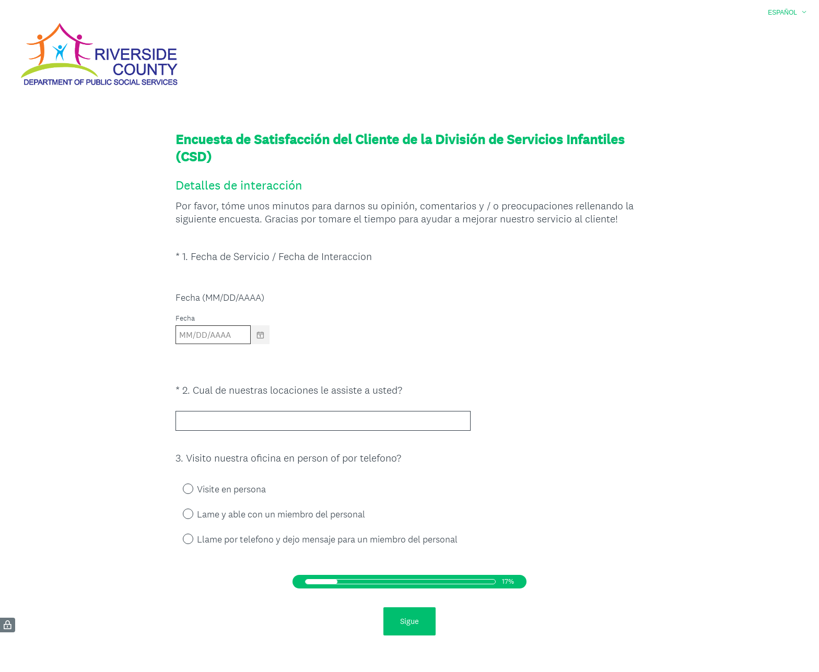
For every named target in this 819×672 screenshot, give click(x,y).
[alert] (410, 353)
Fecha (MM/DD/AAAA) (220, 297)
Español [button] (782, 12)
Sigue (409, 619)
